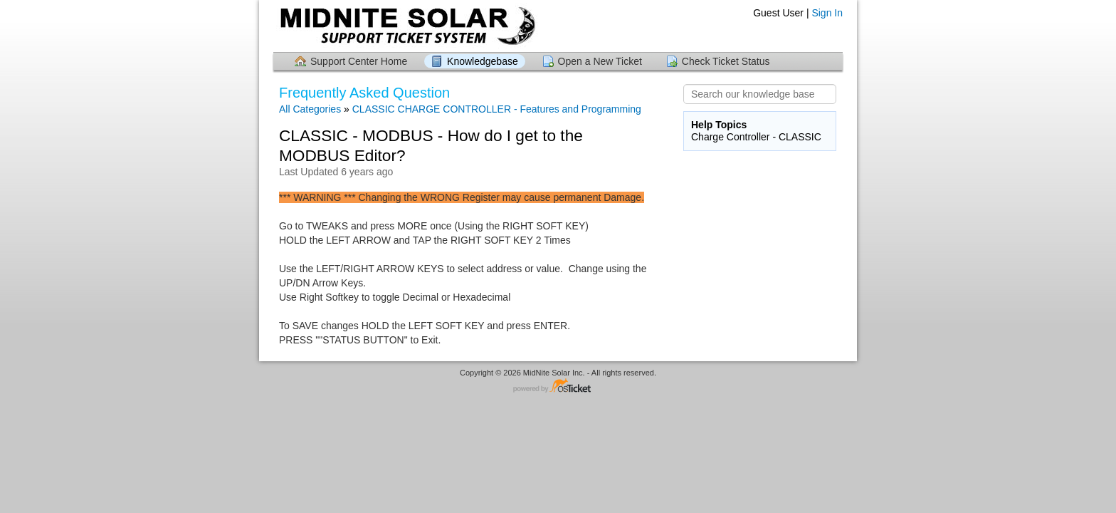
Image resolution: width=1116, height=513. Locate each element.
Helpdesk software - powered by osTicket (558, 386)
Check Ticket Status (726, 61)
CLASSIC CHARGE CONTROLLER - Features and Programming (496, 109)
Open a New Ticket (600, 61)
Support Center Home (358, 61)
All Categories (310, 109)
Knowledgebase (482, 61)
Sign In (827, 13)
